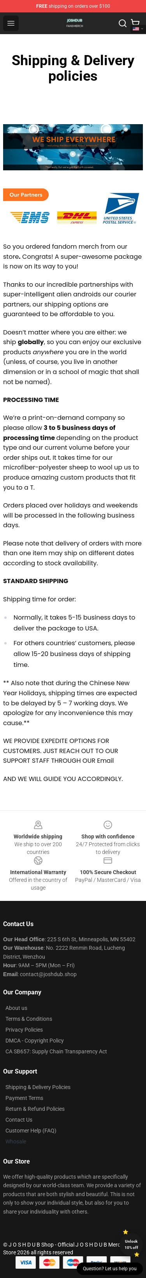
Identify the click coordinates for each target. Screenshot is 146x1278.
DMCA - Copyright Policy (34, 1040)
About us (16, 1008)
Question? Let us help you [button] (110, 1268)
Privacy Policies (24, 1030)
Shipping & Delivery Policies (37, 1087)
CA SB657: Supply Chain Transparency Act (56, 1051)
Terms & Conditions (28, 1019)
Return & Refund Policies (35, 1109)
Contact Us (18, 1120)
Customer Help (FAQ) (30, 1130)
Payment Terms (24, 1098)
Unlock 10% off (131, 1244)
